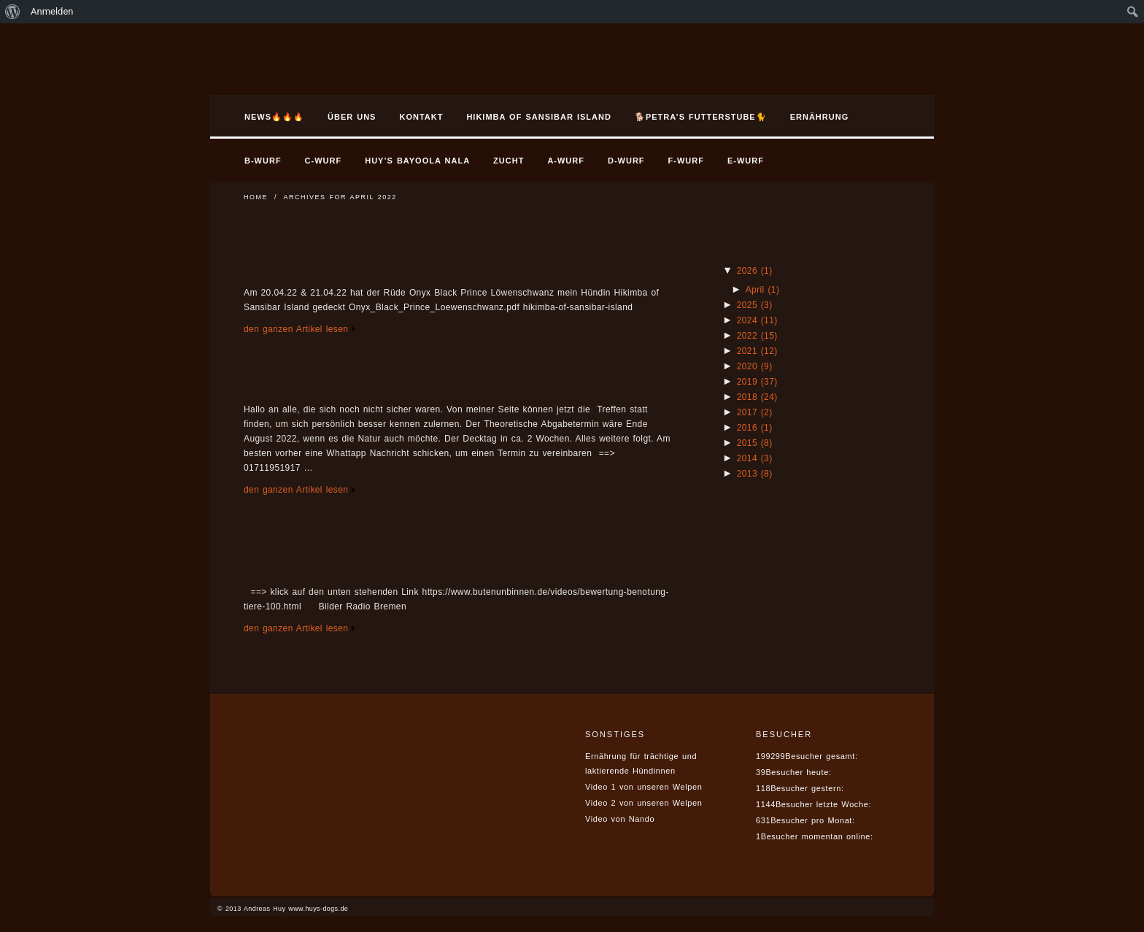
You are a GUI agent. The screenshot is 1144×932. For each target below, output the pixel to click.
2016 (755, 428)
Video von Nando (619, 818)
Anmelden (52, 11)
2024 (757, 320)
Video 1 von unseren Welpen (643, 786)
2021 (757, 351)
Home (256, 197)
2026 (755, 271)
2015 (755, 443)
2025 (755, 305)
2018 (757, 397)
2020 (755, 366)
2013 (755, 474)
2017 (755, 412)
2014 (755, 458)
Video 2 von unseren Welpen (643, 802)
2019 (757, 382)
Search (890, 119)
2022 (757, 336)
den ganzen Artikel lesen (296, 329)
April (763, 290)
